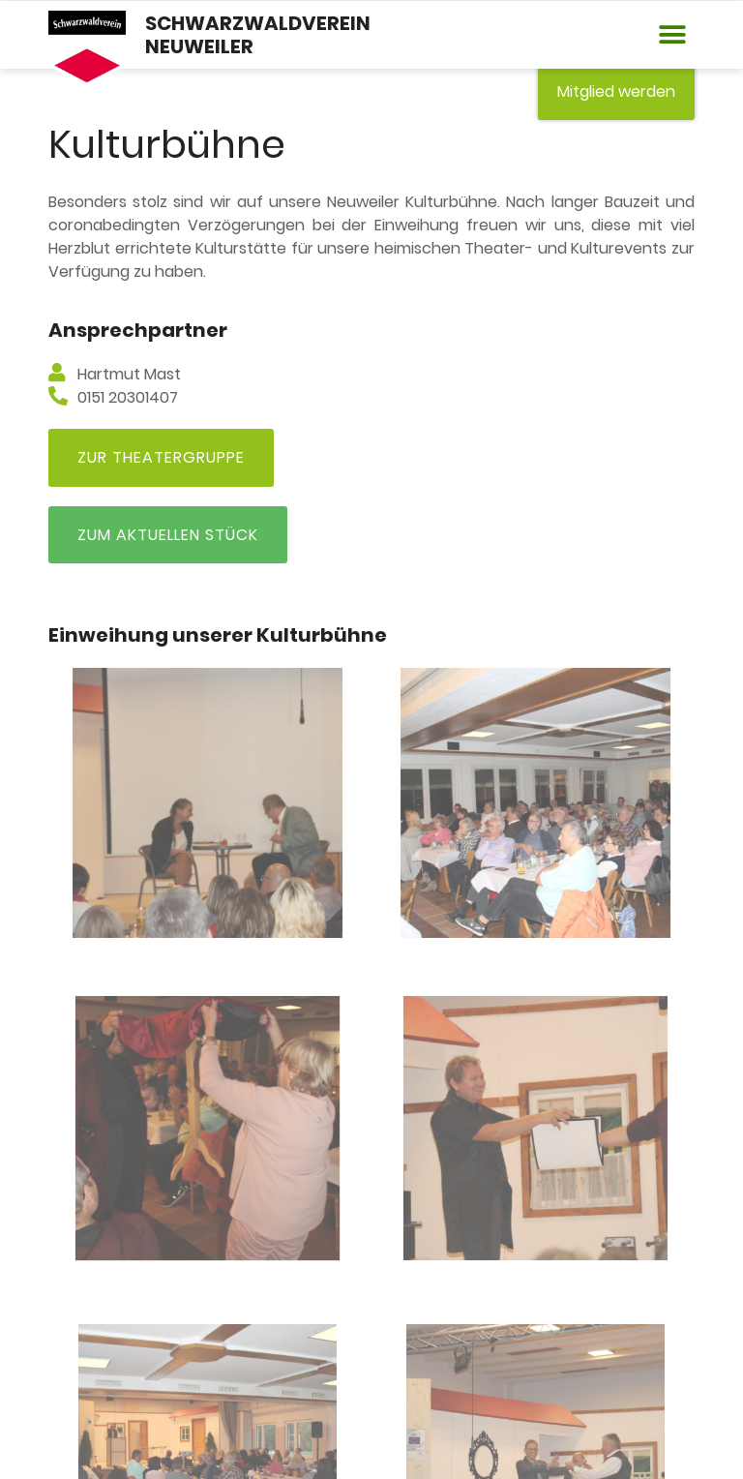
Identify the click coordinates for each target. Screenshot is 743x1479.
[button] (673, 35)
